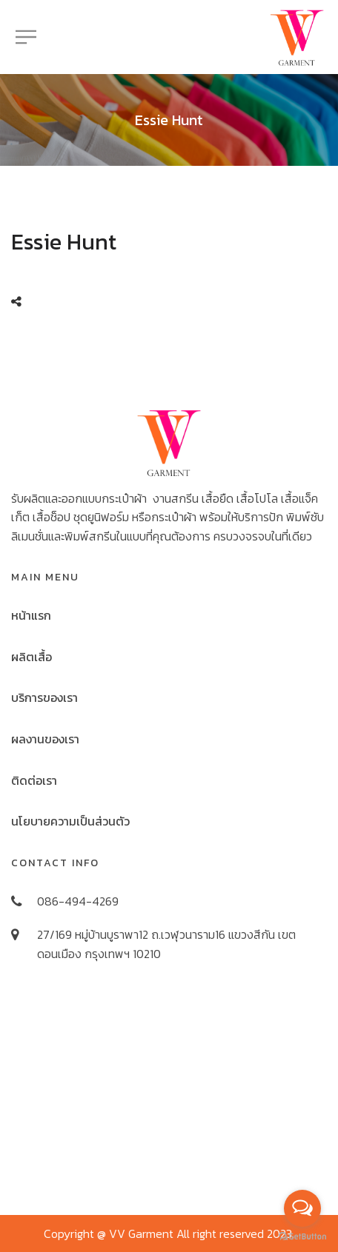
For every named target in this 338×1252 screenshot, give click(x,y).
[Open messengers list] (302, 1208)
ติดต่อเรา (34, 780)
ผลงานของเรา (45, 739)
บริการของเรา (44, 697)
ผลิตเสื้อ (31, 657)
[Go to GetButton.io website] (302, 1237)
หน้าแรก (31, 615)
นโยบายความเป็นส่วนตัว (70, 821)
